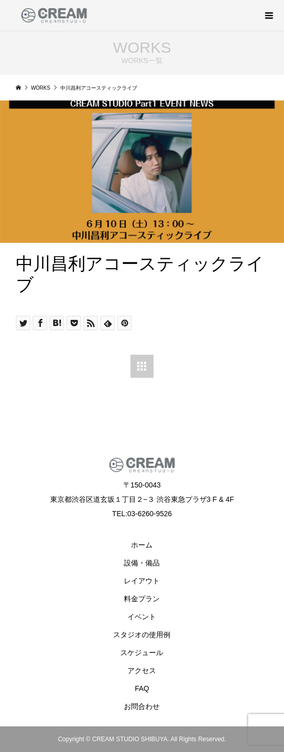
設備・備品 (142, 563)
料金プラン (142, 599)
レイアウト (142, 581)
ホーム (141, 545)
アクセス (141, 670)
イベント (141, 617)
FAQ (142, 688)
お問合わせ (142, 706)
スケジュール (141, 652)
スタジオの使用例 (141, 635)
